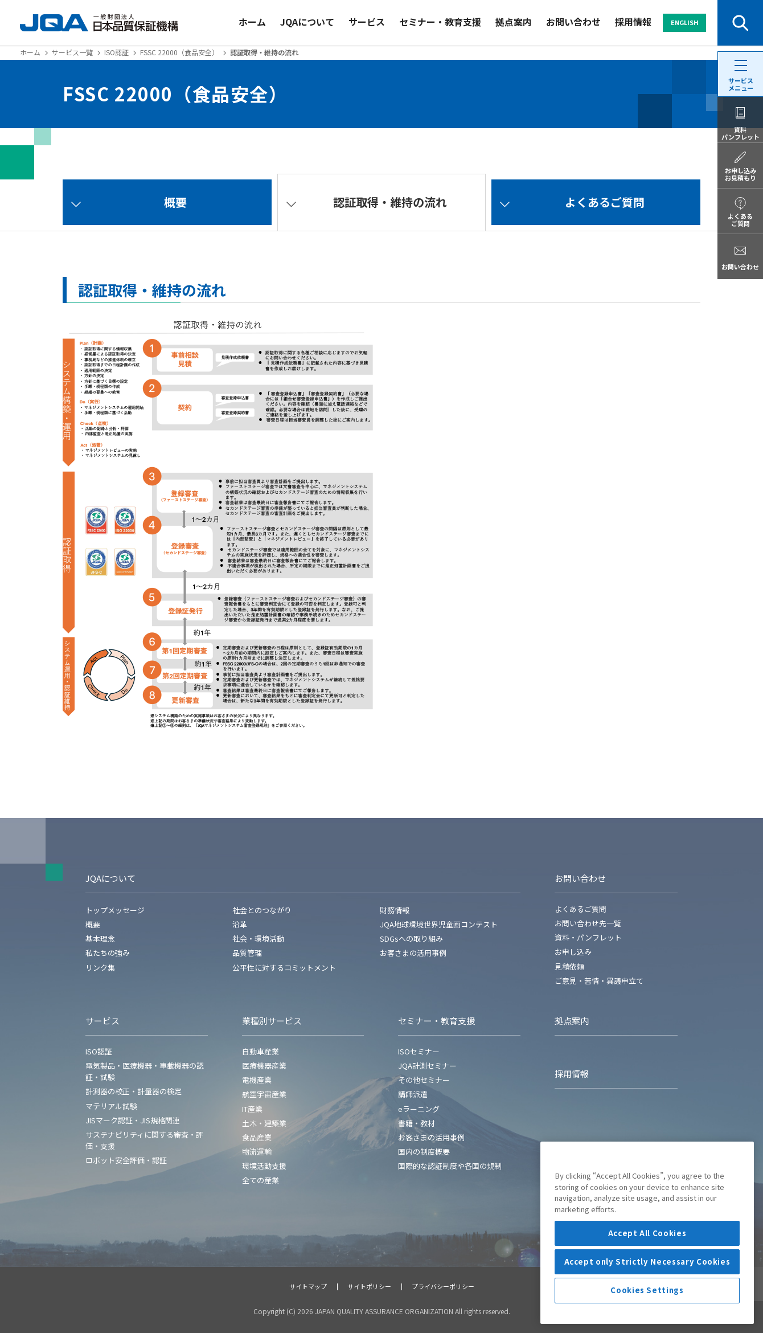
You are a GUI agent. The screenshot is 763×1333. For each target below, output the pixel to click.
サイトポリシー (369, 1286)
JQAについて (307, 21)
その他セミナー (424, 1079)
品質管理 (247, 952)
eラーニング (419, 1108)
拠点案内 (513, 21)
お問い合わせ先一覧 (588, 923)
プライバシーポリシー (443, 1286)
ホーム (252, 21)
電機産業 (257, 1079)
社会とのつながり (262, 910)
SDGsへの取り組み (411, 938)
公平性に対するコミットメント (284, 967)
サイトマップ (308, 1286)
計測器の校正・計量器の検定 (133, 1091)
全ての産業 (260, 1180)
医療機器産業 (264, 1065)
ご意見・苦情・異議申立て (599, 980)
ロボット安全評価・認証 (126, 1160)
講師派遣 (413, 1094)
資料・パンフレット (588, 937)
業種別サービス (272, 1021)
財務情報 (394, 910)
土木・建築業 (264, 1123)
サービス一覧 (72, 52)
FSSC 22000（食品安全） (179, 52)
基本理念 (100, 938)
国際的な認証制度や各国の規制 (450, 1165)
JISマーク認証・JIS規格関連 (132, 1120)
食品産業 (257, 1137)
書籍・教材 (416, 1123)
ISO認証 (116, 52)
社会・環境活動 (258, 938)
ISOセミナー (419, 1051)
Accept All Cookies (647, 1282)
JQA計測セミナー (427, 1065)
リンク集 (100, 967)
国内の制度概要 (424, 1151)
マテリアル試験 (111, 1106)
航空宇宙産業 (264, 1094)
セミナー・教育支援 (440, 21)
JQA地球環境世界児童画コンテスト (439, 924)
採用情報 (633, 21)
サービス (366, 21)
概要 (92, 924)
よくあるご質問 (580, 908)
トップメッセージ (115, 910)
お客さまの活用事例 (413, 952)
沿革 (239, 924)
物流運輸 (257, 1151)
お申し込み (573, 951)
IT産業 (252, 1108)
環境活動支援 (264, 1165)
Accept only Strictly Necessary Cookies (647, 1310)
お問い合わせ (573, 21)
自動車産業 (260, 1051)
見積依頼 (569, 966)
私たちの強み (107, 952)
